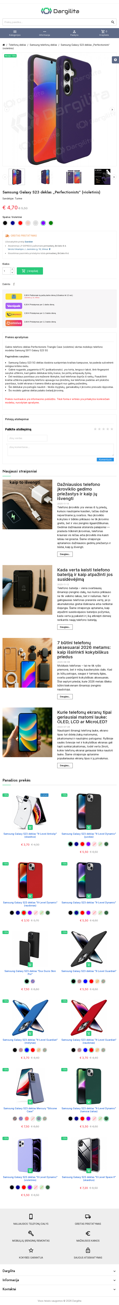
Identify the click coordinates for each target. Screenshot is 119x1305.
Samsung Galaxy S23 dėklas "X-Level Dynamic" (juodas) (89, 835)
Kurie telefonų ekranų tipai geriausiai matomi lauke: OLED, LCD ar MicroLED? (84, 717)
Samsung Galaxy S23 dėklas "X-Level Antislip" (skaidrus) (30, 835)
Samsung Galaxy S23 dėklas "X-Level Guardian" (88, 971)
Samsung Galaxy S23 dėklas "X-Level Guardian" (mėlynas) (30, 1041)
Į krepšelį (30, 271)
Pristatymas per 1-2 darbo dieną (40, 313)
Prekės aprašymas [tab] (16, 337)
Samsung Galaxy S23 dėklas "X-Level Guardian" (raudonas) (88, 1041)
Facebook (14, 284)
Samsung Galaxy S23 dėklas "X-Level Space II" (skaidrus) (89, 1178)
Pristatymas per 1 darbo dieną (39, 305)
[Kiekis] (6, 271)
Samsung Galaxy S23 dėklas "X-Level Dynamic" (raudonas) (30, 904)
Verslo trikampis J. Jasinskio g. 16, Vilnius (29, 249)
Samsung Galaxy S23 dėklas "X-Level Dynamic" (89, 902)
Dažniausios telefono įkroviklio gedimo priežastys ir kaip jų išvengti (78, 491)
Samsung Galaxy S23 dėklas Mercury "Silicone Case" (30, 1110)
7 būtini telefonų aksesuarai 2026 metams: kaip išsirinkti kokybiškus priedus (84, 649)
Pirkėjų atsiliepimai (17, 419)
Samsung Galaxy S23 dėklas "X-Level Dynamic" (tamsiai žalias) (89, 1110)
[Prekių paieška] (59, 22)
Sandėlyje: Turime (12, 198)
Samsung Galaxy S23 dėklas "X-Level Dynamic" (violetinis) (30, 1178)
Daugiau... (65, 554)
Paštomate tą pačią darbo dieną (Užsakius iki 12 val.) (69, 296)
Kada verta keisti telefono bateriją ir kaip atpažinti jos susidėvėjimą (85, 574)
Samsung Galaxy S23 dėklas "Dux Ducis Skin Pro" (30, 972)
